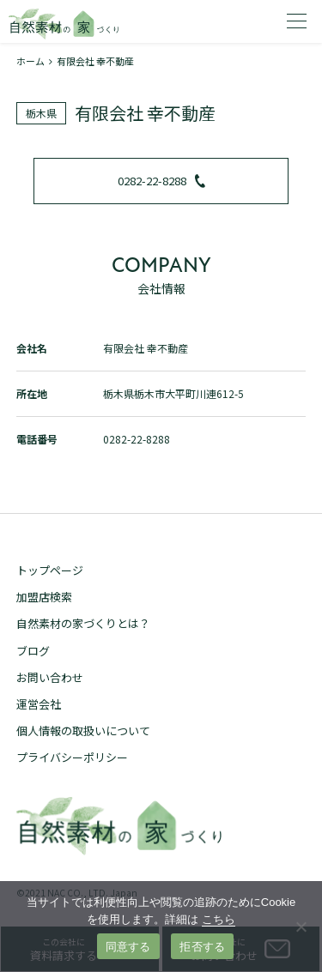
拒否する (202, 946)
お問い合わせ (49, 677)
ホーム (30, 61)
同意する (128, 946)
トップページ (49, 570)
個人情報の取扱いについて (83, 730)
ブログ (33, 651)
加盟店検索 (44, 597)
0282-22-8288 (161, 180)
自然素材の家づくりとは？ (83, 623)
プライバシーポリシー (72, 757)
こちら (218, 919)
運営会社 (38, 704)
